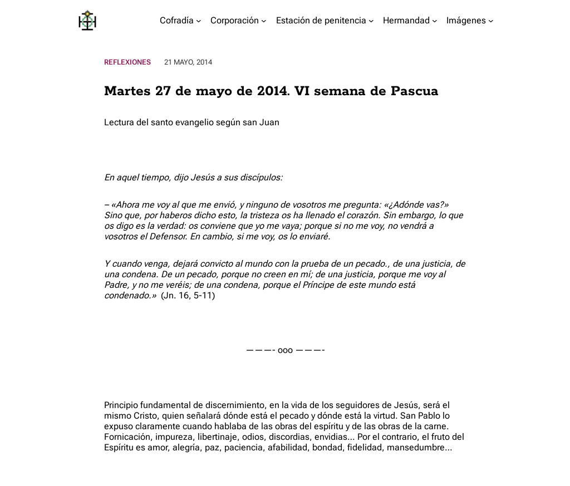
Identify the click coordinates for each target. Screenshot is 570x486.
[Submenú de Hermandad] (435, 20)
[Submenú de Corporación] (264, 20)
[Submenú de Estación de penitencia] (371, 20)
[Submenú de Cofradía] (199, 20)
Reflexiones (127, 62)
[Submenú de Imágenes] (491, 20)
